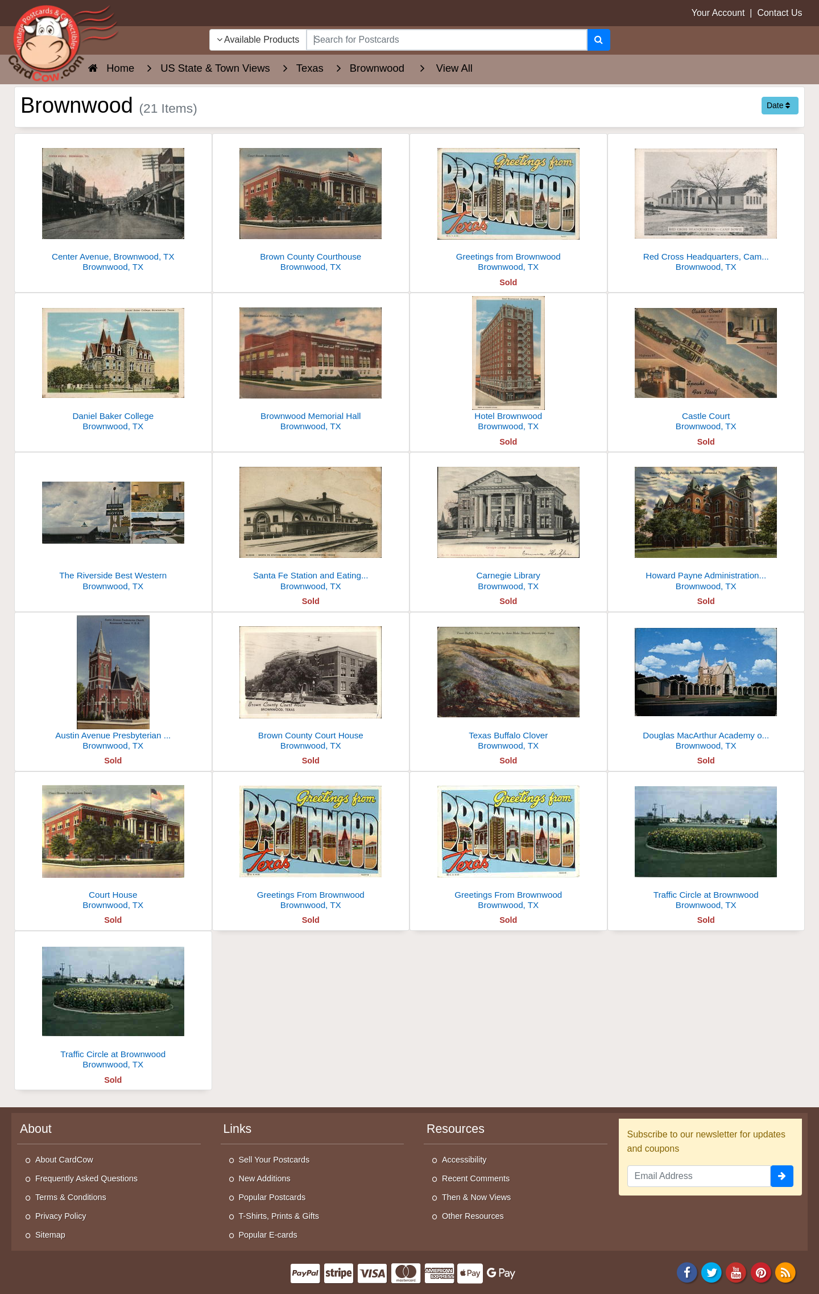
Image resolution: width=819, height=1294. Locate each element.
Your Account (718, 13)
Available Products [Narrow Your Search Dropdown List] (258, 39)
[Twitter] (711, 1271)
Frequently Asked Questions (86, 1178)
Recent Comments (476, 1178)
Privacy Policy (60, 1216)
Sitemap (50, 1234)
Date (778, 105)
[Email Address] (699, 1176)
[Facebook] (687, 1271)
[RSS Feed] (785, 1271)
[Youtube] (736, 1271)
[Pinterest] (761, 1271)
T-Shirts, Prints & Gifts (279, 1216)
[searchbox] (446, 40)
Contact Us (779, 13)
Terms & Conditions (70, 1197)
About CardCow (64, 1159)
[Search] (598, 40)
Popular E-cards (268, 1234)
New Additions (265, 1178)
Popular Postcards (272, 1197)
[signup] (782, 1176)
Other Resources (473, 1216)
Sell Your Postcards (274, 1159)
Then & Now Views (476, 1197)
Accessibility (464, 1159)
